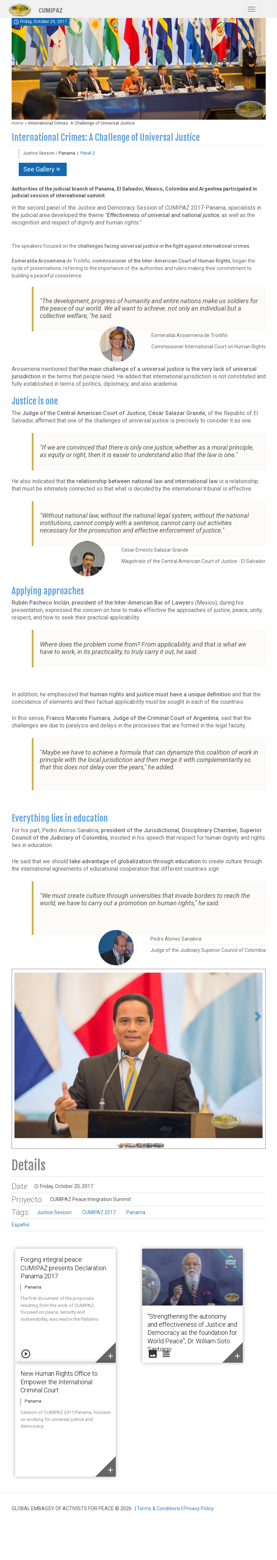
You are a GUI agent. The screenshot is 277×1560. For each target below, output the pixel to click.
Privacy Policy (198, 1508)
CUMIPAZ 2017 (99, 1212)
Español (20, 1225)
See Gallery (42, 169)
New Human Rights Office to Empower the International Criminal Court (59, 1382)
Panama (135, 1212)
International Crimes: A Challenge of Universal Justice (106, 137)
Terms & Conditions (158, 1508)
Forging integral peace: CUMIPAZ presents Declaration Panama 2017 (63, 1268)
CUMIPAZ (50, 10)
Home (17, 123)
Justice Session (54, 1212)
